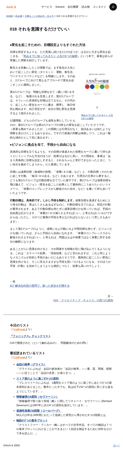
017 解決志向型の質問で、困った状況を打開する (40, 285)
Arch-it (11, 7)
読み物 (18, 16)
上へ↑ (116, 445)
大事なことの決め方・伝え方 (39, 16)
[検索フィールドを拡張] (113, 7)
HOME (9, 16)
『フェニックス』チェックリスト (30, 336)
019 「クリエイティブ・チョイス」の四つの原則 (83, 300)
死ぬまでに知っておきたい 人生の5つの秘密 (51, 56)
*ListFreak (19, 329)
